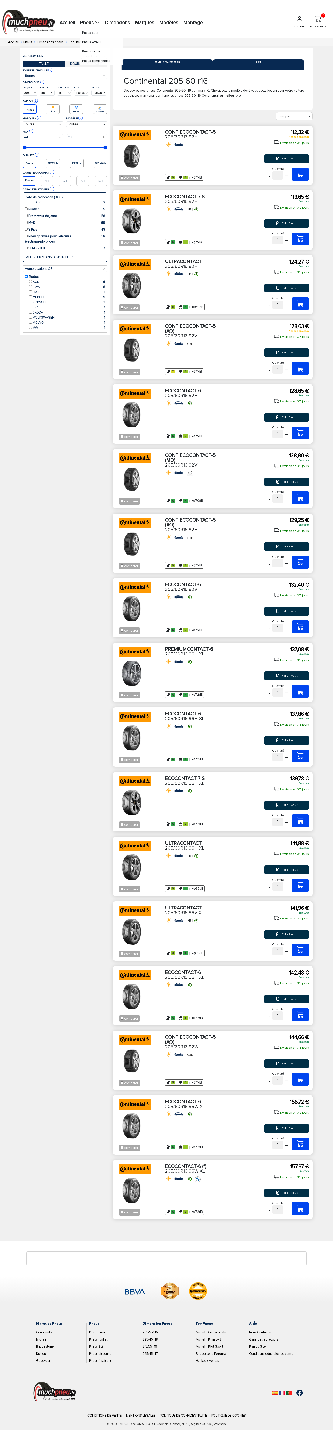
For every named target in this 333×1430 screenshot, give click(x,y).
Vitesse (96, 87)
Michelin (42, 1339)
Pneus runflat (98, 1339)
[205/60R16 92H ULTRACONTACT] (300, 303)
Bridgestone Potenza (211, 1354)
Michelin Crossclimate (211, 1332)
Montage (193, 23)
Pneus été (96, 1346)
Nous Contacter (260, 1332)
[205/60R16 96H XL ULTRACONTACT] (300, 885)
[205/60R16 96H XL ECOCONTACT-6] (300, 756)
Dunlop (41, 1354)
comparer (131, 178)
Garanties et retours (263, 1339)
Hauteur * (45, 87)
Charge (78, 87)
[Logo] (54, 1392)
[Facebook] (296, 1392)
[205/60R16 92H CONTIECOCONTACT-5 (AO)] (300, 562)
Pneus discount (100, 1354)
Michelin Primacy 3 (208, 1339)
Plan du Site (257, 1346)
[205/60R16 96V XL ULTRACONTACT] (300, 950)
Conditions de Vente (104, 1415)
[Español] (275, 1393)
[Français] (282, 1393)
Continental (44, 1332)
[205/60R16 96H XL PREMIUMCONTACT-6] (300, 691)
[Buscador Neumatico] (30, 93)
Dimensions (117, 23)
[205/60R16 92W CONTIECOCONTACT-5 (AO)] (300, 1079)
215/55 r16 (150, 1346)
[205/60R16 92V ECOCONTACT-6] (300, 626)
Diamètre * (64, 87)
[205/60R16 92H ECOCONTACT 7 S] (300, 239)
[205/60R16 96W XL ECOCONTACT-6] (300, 1144)
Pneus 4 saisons (100, 1361)
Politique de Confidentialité (183, 1415)
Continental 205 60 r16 (167, 62)
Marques (144, 23)
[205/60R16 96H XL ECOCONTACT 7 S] (300, 820)
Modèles (168, 23)
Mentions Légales (140, 1415)
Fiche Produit (287, 158)
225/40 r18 (150, 1339)
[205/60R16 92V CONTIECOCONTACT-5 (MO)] (300, 497)
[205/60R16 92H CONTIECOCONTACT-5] (300, 174)
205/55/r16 (150, 1332)
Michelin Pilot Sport (209, 1346)
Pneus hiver (97, 1332)
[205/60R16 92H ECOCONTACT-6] (300, 433)
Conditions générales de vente (271, 1354)
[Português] (289, 1393)
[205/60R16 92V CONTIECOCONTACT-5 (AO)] (300, 368)
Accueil (67, 23)
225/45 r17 (150, 1354)
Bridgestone (45, 1346)
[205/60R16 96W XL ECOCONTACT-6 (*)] (300, 1208)
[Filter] (294, 116)
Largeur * (28, 87)
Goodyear (43, 1361)
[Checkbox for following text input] (122, 177)
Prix (258, 62)
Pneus (90, 23)
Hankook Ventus (207, 1361)
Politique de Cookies (228, 1415)
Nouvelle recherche (94, 56)
